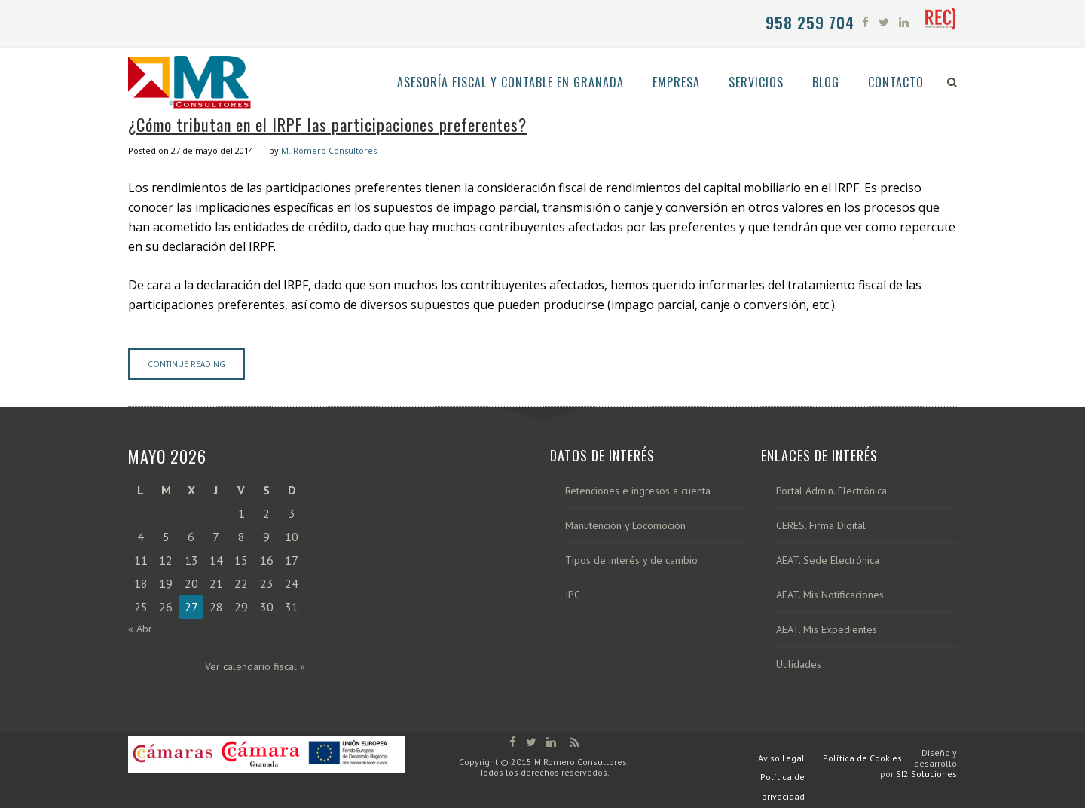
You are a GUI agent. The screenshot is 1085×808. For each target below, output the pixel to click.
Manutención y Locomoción (625, 525)
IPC (572, 595)
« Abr (140, 628)
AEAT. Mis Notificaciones (830, 595)
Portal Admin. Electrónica (831, 491)
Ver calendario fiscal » (255, 666)
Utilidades (798, 664)
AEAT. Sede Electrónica (827, 560)
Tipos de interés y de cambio (631, 560)
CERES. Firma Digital (821, 525)
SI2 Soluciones (926, 773)
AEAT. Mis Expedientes (826, 629)
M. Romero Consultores (329, 150)
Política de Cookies (862, 758)
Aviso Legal (781, 758)
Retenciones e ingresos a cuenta (638, 491)
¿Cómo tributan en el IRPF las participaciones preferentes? (327, 124)
